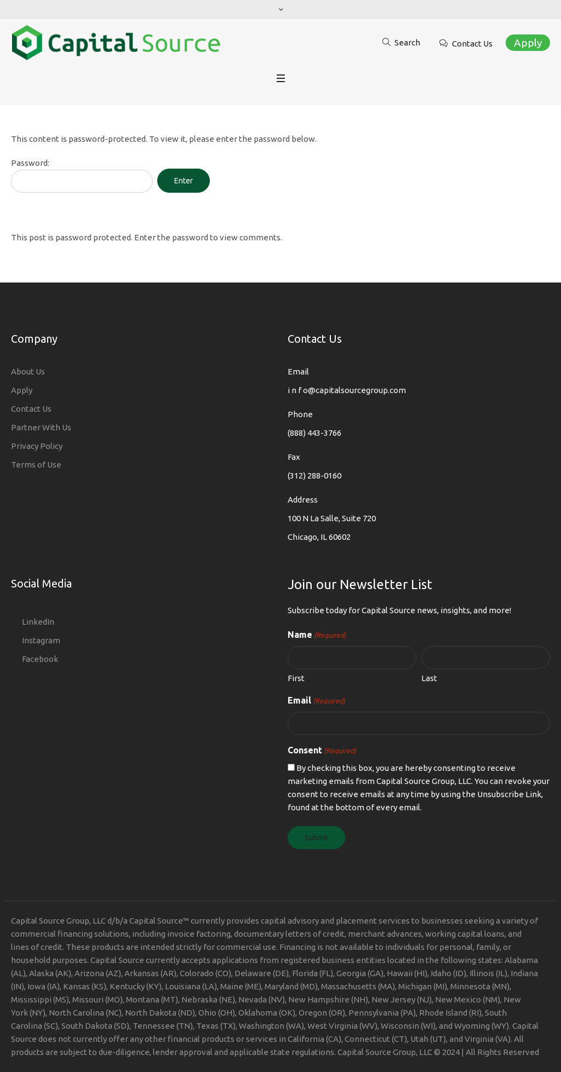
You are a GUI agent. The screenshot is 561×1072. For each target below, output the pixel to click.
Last (429, 678)
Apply (528, 43)
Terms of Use (36, 464)
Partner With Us (41, 427)
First (296, 678)
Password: (82, 175)
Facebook (40, 659)
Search (407, 42)
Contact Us (472, 43)
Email (316, 700)
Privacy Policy (36, 446)
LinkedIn (38, 621)
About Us (28, 371)
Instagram (41, 640)
